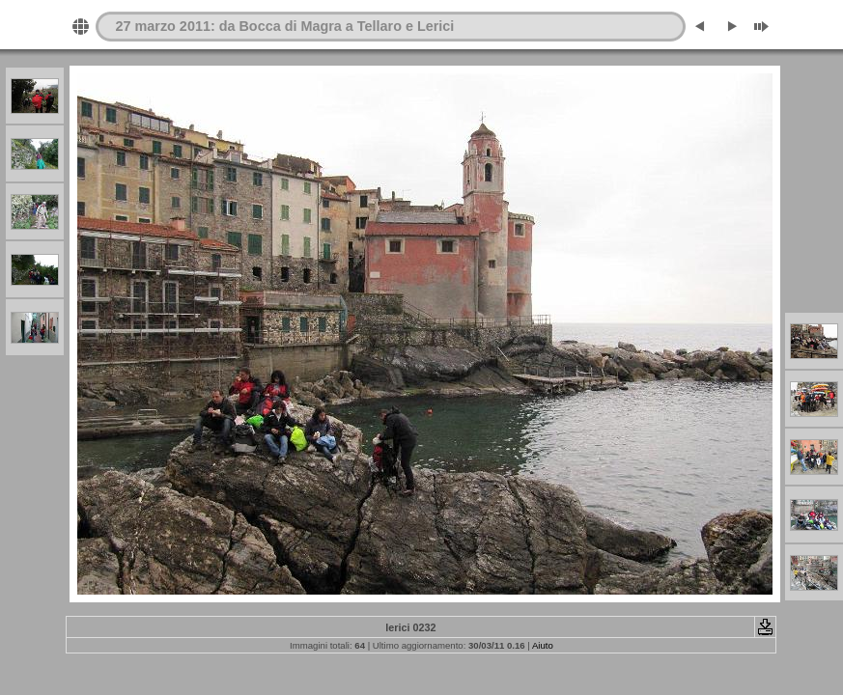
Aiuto (542, 645)
